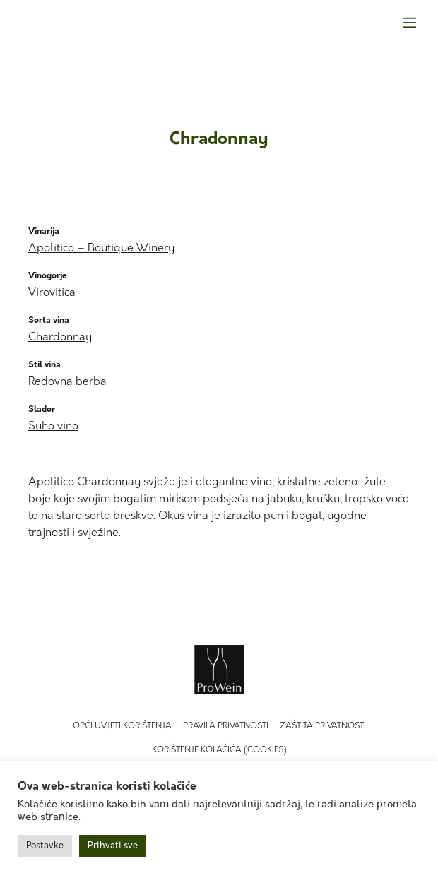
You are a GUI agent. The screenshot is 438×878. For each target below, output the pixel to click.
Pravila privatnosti (225, 726)
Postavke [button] (45, 845)
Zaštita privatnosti (323, 726)
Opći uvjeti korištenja (122, 726)
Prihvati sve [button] (113, 845)
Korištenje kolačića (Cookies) (219, 750)
